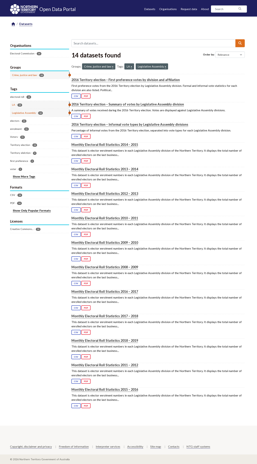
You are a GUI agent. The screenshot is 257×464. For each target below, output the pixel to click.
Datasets (149, 9)
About (205, 9)
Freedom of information (74, 446)
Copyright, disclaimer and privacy (31, 446)
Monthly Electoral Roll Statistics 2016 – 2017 (104, 291)
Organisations (168, 9)
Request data (189, 9)
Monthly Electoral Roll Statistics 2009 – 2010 (104, 243)
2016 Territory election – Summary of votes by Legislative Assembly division (127, 104)
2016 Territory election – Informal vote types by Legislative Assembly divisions (129, 124)
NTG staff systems (198, 446)
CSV (76, 96)
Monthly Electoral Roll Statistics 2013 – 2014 (104, 169)
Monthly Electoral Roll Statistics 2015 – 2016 (104, 389)
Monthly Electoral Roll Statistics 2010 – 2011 (104, 218)
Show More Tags (24, 176)
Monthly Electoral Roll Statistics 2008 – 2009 (104, 267)
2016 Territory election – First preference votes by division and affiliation (125, 80)
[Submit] (240, 43)
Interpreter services (108, 446)
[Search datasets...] (153, 43)
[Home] (13, 24)
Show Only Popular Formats (32, 210)
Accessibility (135, 446)
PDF (86, 96)
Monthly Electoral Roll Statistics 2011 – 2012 (104, 365)
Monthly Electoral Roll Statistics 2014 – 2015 (104, 145)
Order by (208, 54)
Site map (155, 446)
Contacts (173, 446)
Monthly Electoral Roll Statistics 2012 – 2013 (104, 194)
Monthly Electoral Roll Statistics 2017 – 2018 (104, 316)
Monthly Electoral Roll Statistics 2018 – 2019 (104, 340)
